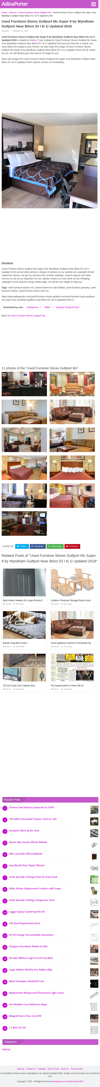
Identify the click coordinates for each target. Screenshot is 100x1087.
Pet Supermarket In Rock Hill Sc (67, 685)
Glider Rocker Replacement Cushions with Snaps (35, 888)
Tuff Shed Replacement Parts (24, 923)
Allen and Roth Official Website (25, 853)
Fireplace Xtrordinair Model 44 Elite (28, 946)
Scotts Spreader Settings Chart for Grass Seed (33, 877)
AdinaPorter (15, 4)
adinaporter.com (59, 1081)
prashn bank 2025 (75, 1081)
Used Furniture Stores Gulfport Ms (27, 315)
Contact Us (31, 1069)
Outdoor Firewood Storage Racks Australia (72, 600)
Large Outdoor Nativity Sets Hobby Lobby (30, 969)
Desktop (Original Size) (67, 307)
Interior (5, 31)
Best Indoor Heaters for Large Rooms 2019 (25, 600)
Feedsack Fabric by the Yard (24, 830)
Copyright (41, 1069)
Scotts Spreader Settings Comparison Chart (32, 900)
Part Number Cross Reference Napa (28, 1004)
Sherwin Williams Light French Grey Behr (31, 958)
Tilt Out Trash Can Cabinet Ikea (19, 685)
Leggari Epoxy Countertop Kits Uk (27, 911)
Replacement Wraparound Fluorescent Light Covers (36, 992)
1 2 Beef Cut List (17, 1027)
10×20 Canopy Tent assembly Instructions (31, 934)
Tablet (47, 307)
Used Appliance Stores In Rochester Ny (71, 643)
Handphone (32, 307)
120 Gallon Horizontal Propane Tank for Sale (33, 819)
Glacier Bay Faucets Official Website (28, 842)
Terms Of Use (53, 1069)
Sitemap (20, 1069)
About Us (65, 1069)
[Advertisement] (50, 89)
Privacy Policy (77, 1069)
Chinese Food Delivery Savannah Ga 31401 (31, 807)
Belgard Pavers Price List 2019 (25, 1016)
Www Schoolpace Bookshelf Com (26, 981)
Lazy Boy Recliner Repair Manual (26, 865)
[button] (93, 4)
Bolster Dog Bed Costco (15, 643)
